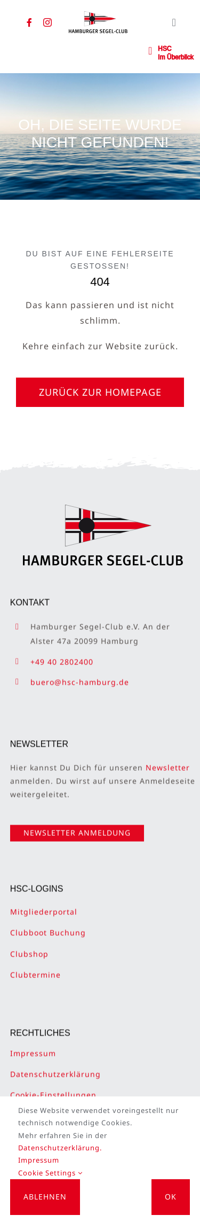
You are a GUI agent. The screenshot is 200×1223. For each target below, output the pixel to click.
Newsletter (168, 762)
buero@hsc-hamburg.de (79, 676)
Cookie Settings (50, 1173)
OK (171, 1196)
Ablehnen (45, 1196)
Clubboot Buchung (48, 927)
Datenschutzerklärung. (60, 1148)
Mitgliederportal (43, 906)
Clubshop (29, 948)
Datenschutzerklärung (55, 1068)
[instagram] (47, 22)
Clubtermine (35, 969)
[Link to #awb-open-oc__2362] (150, 50)
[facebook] (30, 22)
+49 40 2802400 (61, 655)
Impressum (33, 1047)
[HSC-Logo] (98, 15)
